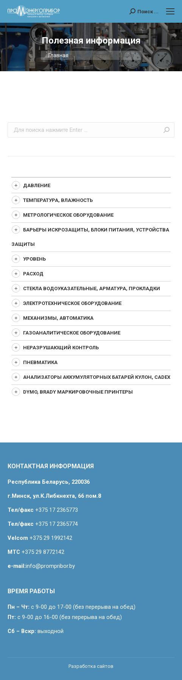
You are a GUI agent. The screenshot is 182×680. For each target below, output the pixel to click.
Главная (58, 55)
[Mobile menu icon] (170, 11)
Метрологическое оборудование (68, 215)
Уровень (34, 259)
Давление (36, 185)
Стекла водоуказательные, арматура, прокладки (91, 288)
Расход (33, 274)
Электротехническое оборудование (72, 303)
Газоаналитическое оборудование (71, 333)
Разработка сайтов (91, 666)
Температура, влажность (58, 200)
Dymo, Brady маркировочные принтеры (78, 392)
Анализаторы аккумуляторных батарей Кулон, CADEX (96, 377)
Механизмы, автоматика (58, 318)
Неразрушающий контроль (61, 347)
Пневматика (40, 362)
